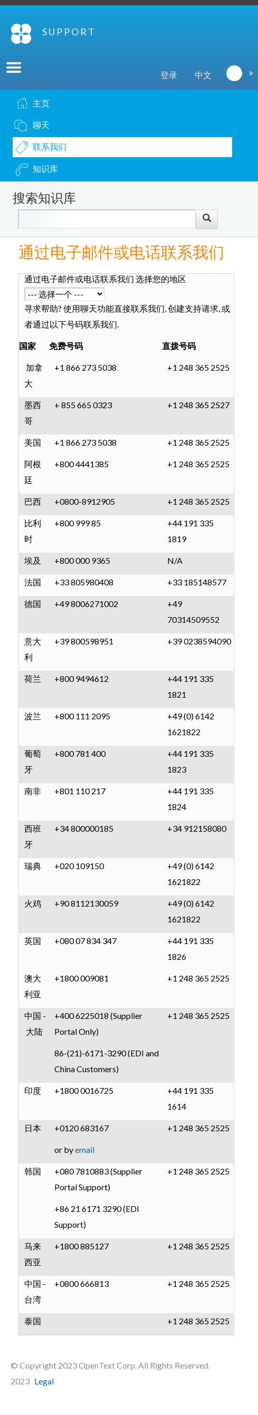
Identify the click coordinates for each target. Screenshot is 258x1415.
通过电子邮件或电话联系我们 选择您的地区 (105, 279)
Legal (44, 1381)
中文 (203, 75)
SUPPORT (69, 31)
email (84, 1149)
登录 (168, 75)
